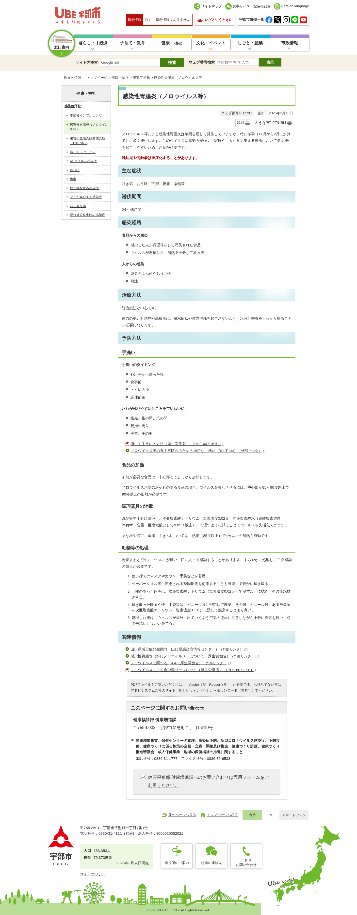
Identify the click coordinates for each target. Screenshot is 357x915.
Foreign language (295, 6)
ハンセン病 (78, 206)
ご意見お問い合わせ (246, 863)
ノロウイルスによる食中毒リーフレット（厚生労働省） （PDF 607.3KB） (194, 670)
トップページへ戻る (222, 815)
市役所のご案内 (177, 863)
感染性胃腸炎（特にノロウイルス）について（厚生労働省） (194, 656)
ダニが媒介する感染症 (86, 197)
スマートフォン (294, 815)
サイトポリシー (93, 874)
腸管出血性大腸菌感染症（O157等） (87, 140)
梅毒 (73, 179)
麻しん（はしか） (83, 152)
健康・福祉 (171, 43)
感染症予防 (141, 78)
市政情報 (289, 43)
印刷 (240, 123)
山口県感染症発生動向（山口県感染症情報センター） (188, 649)
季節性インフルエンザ (86, 115)
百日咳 (75, 170)
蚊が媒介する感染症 (84, 188)
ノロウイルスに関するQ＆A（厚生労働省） (180, 663)
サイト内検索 (87, 62)
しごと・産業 (250, 43)
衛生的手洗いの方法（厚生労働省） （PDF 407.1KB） (177, 444)
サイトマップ (211, 6)
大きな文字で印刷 (270, 122)
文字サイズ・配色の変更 (252, 6)
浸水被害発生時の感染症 (87, 215)
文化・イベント (211, 43)
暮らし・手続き (93, 43)
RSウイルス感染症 (83, 161)
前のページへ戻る (182, 815)
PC (271, 815)
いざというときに (218, 20)
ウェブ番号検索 (202, 62)
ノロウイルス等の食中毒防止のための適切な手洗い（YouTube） (198, 451)
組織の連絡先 (211, 863)
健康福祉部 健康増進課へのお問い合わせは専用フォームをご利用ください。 (208, 781)
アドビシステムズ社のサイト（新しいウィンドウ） (170, 690)
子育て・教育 (132, 43)
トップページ (97, 78)
